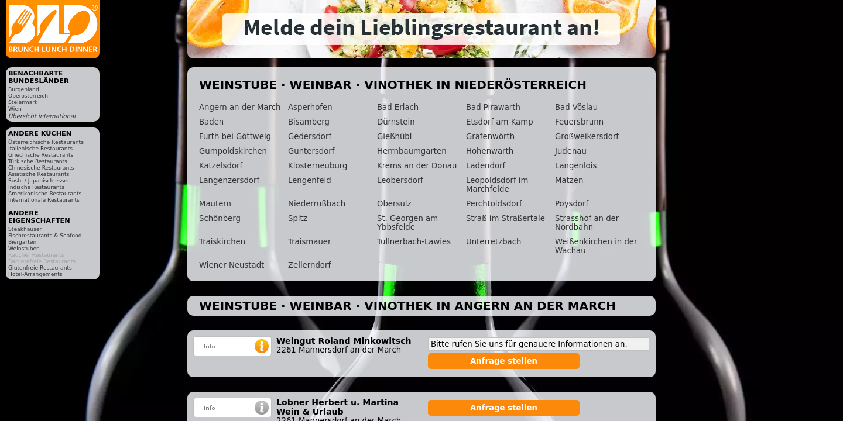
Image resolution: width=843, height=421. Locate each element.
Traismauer (309, 241)
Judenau (571, 151)
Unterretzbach (493, 241)
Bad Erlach (398, 107)
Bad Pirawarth (493, 107)
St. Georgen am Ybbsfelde (407, 223)
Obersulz (394, 203)
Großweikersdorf (587, 136)
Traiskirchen (222, 241)
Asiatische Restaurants (38, 174)
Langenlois (576, 165)
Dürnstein (396, 122)
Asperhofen (310, 107)
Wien (15, 108)
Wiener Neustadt (231, 265)
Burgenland (23, 89)
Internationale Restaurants (44, 199)
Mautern (215, 203)
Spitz (297, 218)
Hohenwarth (489, 151)
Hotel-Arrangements (35, 274)
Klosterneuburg (317, 165)
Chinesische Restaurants (41, 167)
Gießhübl (394, 136)
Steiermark (22, 102)
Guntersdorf (311, 151)
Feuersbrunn (579, 122)
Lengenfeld (309, 180)
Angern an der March (239, 107)
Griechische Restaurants (40, 154)
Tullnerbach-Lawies (414, 241)
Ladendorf (485, 165)
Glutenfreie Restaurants (40, 267)
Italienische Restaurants (40, 148)
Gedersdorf (309, 136)
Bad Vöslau (576, 107)
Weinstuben (24, 248)
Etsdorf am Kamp (499, 122)
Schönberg (220, 218)
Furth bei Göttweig (235, 136)
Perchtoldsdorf (494, 203)
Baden (211, 122)
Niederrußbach (316, 203)
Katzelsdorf (220, 165)
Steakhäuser (25, 229)
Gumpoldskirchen (233, 151)
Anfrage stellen (503, 361)
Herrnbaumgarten (412, 151)
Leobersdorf (400, 180)
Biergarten (22, 242)
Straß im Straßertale (505, 218)
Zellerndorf (309, 265)
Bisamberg (309, 122)
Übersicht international (42, 116)
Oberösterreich (28, 95)
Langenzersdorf (229, 180)
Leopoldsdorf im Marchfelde (497, 185)
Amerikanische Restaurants (44, 193)
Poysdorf (571, 203)
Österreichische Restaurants (46, 142)
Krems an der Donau (417, 165)
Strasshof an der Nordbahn (587, 223)
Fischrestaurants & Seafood (45, 235)
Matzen (569, 180)
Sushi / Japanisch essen (39, 180)
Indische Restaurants (36, 187)
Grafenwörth (490, 136)
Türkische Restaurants (37, 161)
